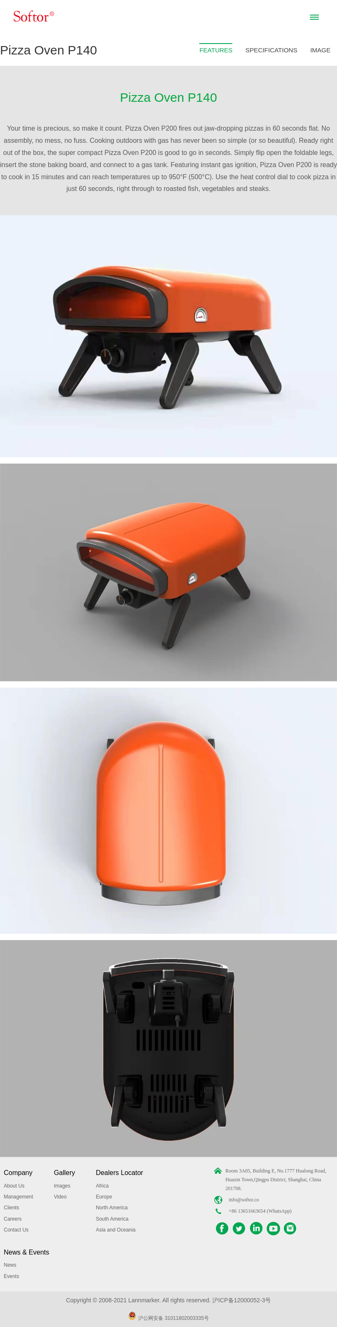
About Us (14, 1186)
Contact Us (16, 1230)
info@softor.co (244, 1200)
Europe (104, 1197)
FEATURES (215, 50)
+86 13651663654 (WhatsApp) (260, 1211)
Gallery (64, 1172)
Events (11, 1276)
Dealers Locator (119, 1172)
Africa (102, 1186)
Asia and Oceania (116, 1230)
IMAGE (320, 50)
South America (112, 1219)
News (10, 1265)
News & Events (26, 1252)
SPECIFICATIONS (271, 50)
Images (62, 1186)
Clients (11, 1208)
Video (60, 1197)
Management (18, 1197)
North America (112, 1208)
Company (18, 1172)
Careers (13, 1219)
